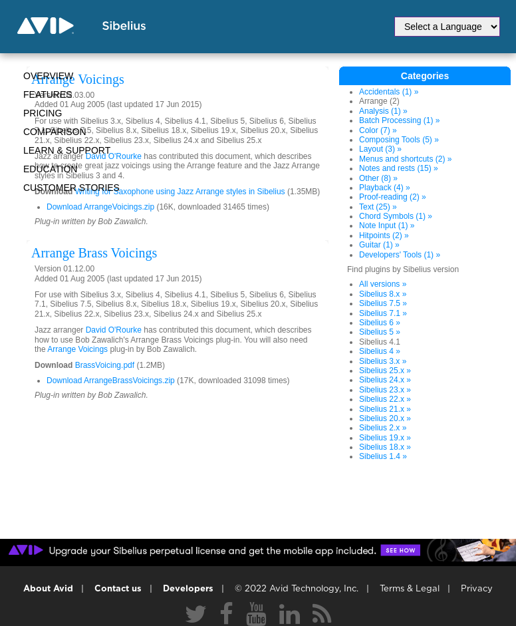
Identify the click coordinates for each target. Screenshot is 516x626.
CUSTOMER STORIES (71, 187)
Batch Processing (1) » (399, 120)
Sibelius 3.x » (382, 361)
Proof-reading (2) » (392, 197)
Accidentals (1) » (388, 91)
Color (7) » (378, 130)
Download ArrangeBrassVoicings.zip (111, 380)
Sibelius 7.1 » (383, 313)
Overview (48, 76)
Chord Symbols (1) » (395, 216)
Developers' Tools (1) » (399, 254)
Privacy (477, 589)
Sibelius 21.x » (385, 409)
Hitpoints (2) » (384, 235)
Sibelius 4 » (379, 351)
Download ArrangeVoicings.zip (100, 207)
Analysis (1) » (383, 111)
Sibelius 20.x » (385, 418)
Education (50, 169)
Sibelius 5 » (379, 332)
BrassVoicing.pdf (104, 365)
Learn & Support (66, 150)
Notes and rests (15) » (398, 168)
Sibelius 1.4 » (383, 456)
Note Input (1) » (386, 225)
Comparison (54, 131)
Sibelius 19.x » (385, 437)
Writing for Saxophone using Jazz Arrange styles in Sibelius (181, 191)
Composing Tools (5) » (399, 139)
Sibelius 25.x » (385, 370)
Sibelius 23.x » (385, 389)
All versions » (382, 284)
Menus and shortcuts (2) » (405, 159)
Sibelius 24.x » (385, 380)
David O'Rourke (114, 330)
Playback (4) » (384, 187)
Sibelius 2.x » (382, 427)
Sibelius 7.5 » (383, 303)
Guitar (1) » (379, 244)
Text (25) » (378, 207)
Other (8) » (378, 178)
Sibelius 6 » (379, 322)
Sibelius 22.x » (385, 399)
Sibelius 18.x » (385, 447)
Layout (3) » (380, 149)
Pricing (42, 113)
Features (47, 94)
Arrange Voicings (77, 349)
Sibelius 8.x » (382, 294)
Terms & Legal (410, 589)
